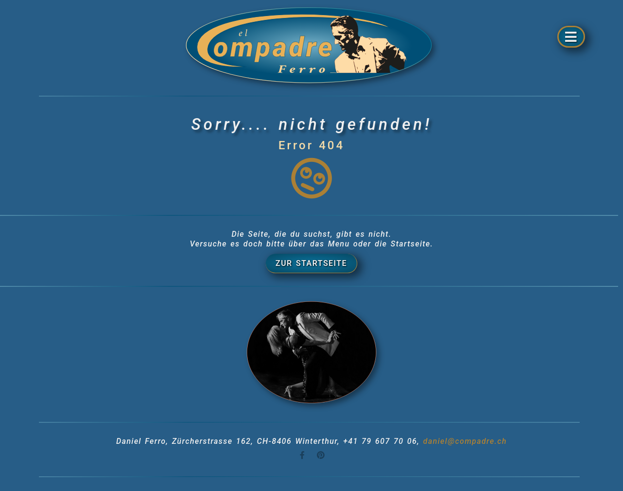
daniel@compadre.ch (465, 441)
